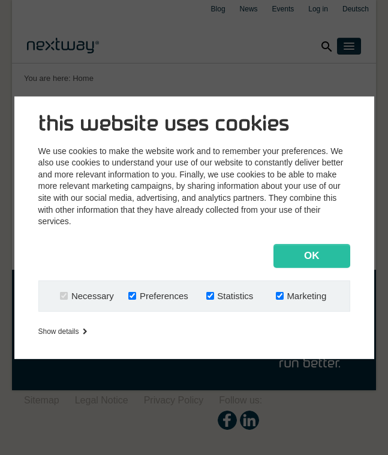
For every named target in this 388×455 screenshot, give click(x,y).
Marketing (306, 296)
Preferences (164, 296)
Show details (62, 331)
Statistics (235, 296)
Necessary (92, 296)
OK (312, 255)
